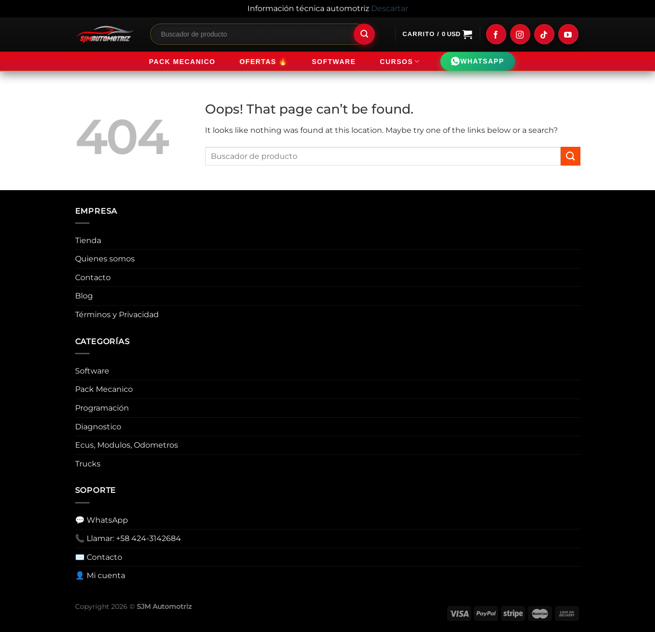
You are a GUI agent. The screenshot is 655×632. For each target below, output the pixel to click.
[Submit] (364, 34)
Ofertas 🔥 (264, 61)
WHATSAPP (477, 61)
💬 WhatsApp (101, 520)
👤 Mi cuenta (100, 575)
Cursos (400, 61)
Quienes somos (105, 258)
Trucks (88, 463)
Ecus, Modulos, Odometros (126, 445)
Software (334, 61)
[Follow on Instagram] (520, 34)
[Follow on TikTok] (544, 34)
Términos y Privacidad (117, 314)
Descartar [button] (389, 8)
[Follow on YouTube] (568, 34)
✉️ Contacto (98, 557)
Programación (102, 408)
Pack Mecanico (182, 61)
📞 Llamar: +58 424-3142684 (128, 538)
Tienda (88, 240)
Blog (84, 295)
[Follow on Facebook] (496, 34)
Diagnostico (98, 426)
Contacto (93, 277)
